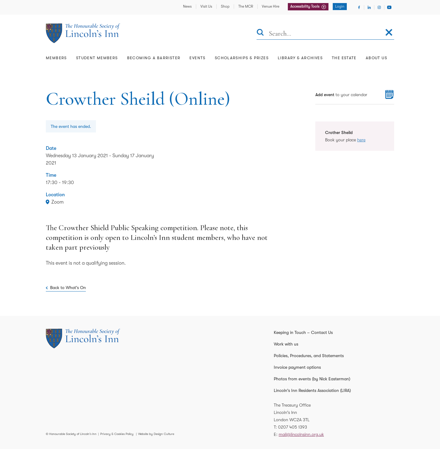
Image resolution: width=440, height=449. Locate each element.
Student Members (97, 58)
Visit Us (206, 6)
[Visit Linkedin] (369, 7)
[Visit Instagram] (379, 7)
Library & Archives (300, 58)
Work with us (286, 344)
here (361, 139)
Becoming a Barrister (154, 58)
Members (56, 58)
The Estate (344, 58)
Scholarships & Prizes (242, 58)
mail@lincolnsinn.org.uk (301, 434)
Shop (225, 6)
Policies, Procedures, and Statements (309, 355)
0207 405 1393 (292, 427)
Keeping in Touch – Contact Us (303, 332)
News (187, 6)
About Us (376, 58)
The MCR (245, 6)
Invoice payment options (297, 367)
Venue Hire (270, 6)
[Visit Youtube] (389, 7)
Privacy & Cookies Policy (117, 434)
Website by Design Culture (156, 434)
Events (197, 58)
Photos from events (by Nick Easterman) (312, 378)
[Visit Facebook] (359, 7)
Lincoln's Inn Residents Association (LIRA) (312, 390)
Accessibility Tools (305, 6)
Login (339, 6)
